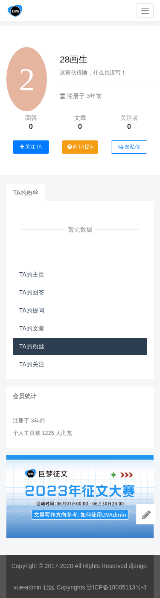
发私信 (129, 147)
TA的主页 (31, 274)
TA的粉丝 (25, 192)
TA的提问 (31, 310)
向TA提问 (81, 147)
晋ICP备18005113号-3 (116, 587)
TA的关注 (31, 364)
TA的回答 (31, 292)
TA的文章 (31, 328)
